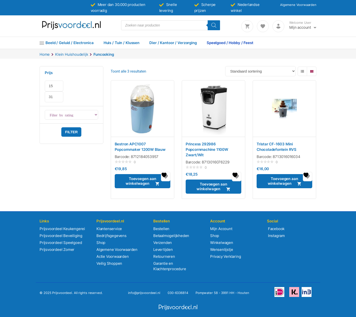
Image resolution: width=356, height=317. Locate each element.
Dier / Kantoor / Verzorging (173, 42)
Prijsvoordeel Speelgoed (61, 242)
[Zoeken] (214, 25)
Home (45, 54)
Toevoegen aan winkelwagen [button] (141, 181)
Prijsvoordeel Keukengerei (62, 228)
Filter (71, 132)
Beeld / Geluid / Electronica (69, 42)
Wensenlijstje (221, 249)
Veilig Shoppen (109, 263)
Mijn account (300, 27)
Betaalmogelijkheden (171, 235)
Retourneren (164, 256)
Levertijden (163, 249)
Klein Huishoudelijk (71, 54)
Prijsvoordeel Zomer (57, 249)
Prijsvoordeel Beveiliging (61, 235)
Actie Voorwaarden (112, 256)
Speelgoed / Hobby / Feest (230, 42)
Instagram (276, 235)
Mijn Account (221, 228)
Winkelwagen (221, 242)
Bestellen (161, 228)
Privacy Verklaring (225, 256)
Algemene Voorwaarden (298, 5)
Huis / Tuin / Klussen (121, 42)
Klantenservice (109, 228)
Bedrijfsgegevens (111, 235)
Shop (100, 242)
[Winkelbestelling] (260, 71)
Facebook (276, 228)
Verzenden (162, 242)
